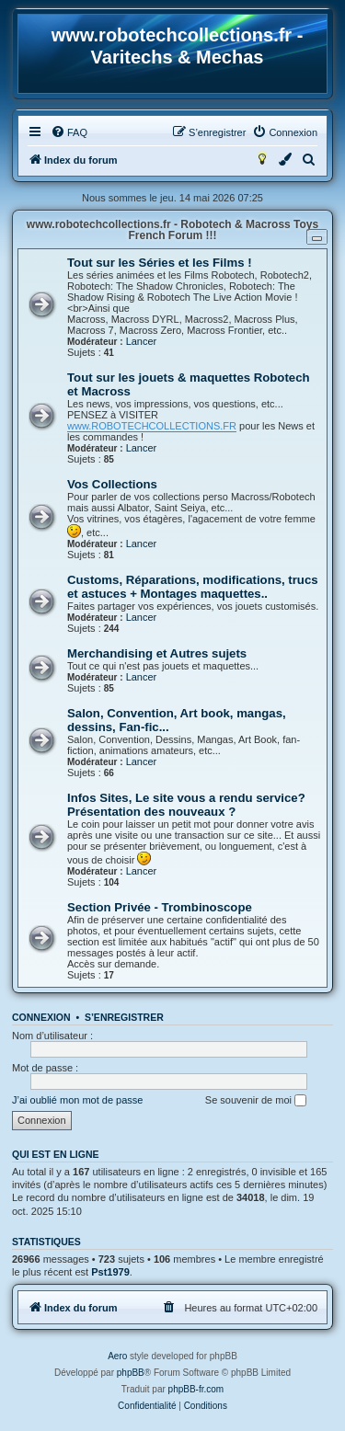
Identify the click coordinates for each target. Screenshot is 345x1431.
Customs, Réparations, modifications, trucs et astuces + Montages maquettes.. (192, 587)
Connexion (41, 1017)
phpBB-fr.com (196, 1389)
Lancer (141, 341)
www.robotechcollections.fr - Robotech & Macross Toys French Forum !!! (172, 230)
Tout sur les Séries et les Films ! (159, 262)
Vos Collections (112, 484)
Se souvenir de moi (255, 1100)
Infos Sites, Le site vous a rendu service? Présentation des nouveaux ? (186, 805)
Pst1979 (110, 1271)
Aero (117, 1356)
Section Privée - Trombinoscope (159, 907)
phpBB (130, 1373)
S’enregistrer (124, 1017)
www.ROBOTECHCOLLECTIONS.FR (151, 425)
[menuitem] (69, 132)
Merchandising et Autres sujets (157, 653)
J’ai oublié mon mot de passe (77, 1099)
